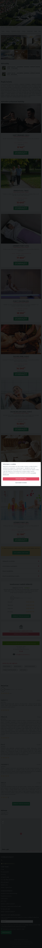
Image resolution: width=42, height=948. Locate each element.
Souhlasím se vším (21, 479)
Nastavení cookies (21, 482)
